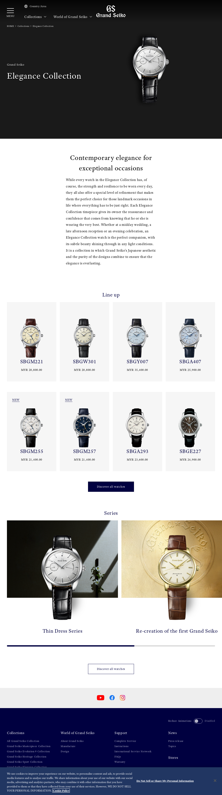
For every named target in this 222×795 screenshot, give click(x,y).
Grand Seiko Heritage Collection (26, 756)
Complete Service (125, 741)
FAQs (117, 756)
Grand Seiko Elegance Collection (27, 767)
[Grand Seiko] (111, 11)
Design (65, 751)
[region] (111, 781)
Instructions (121, 746)
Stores (173, 758)
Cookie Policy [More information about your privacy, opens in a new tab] (61, 790)
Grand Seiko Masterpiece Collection (29, 746)
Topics (172, 746)
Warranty (120, 762)
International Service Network (132, 751)
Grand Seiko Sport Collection (24, 762)
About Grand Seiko (72, 741)
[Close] (215, 780)
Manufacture (68, 746)
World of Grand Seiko (73, 17)
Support (120, 733)
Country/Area (35, 6)
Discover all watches (111, 487)
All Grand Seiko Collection (23, 741)
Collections (35, 17)
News (172, 733)
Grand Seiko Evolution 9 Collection (28, 751)
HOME (10, 26)
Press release (176, 741)
